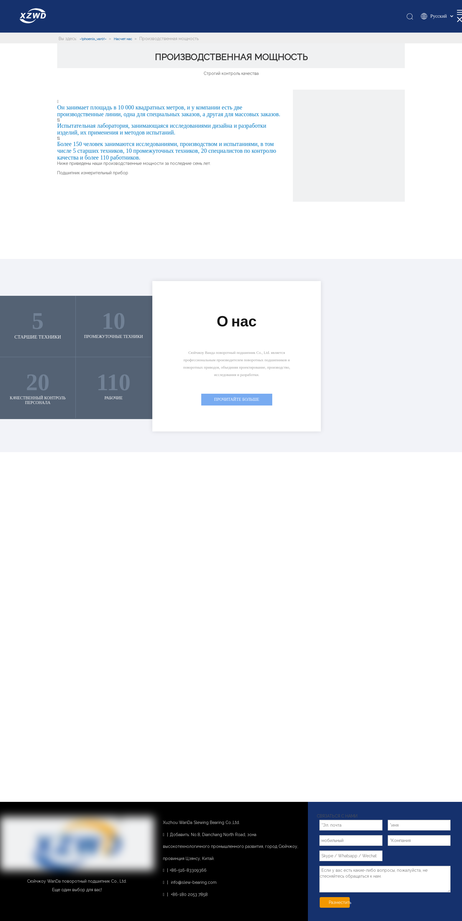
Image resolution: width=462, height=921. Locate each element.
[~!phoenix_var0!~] (349, 146)
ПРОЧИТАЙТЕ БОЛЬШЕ (236, 399)
